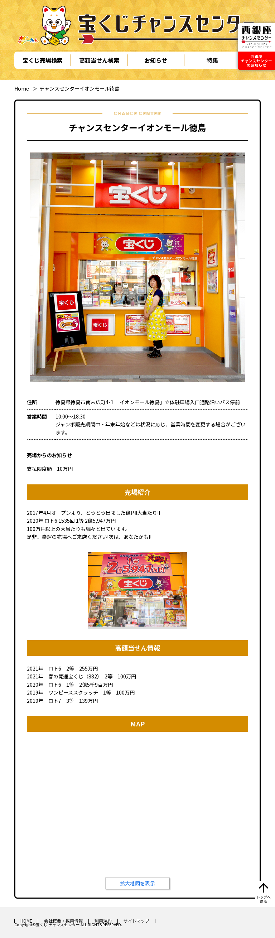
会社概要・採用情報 (63, 921)
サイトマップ (136, 921)
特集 (212, 60)
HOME (26, 921)
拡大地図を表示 (137, 883)
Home (21, 88)
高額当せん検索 (99, 60)
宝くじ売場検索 (43, 60)
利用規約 (103, 921)
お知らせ (155, 60)
